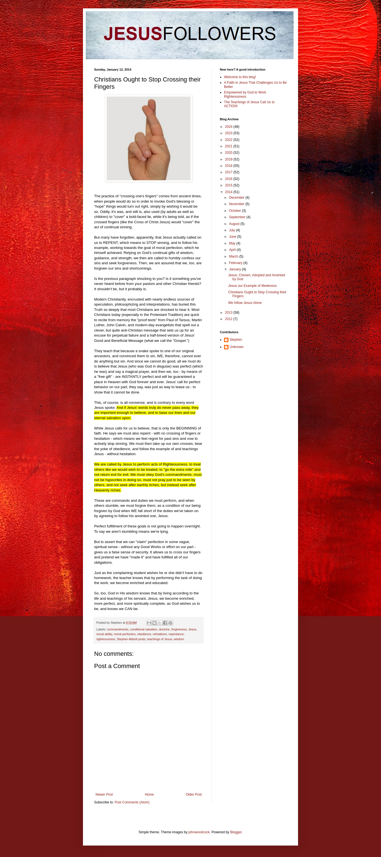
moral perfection (124, 634)
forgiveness (179, 629)
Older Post (194, 794)
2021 (229, 146)
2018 (229, 166)
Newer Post (104, 794)
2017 (229, 172)
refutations (160, 634)
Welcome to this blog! (240, 77)
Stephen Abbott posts (131, 639)
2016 (229, 179)
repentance (176, 634)
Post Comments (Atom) (132, 802)
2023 (229, 133)
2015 (229, 185)
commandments (117, 629)
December (237, 198)
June (233, 237)
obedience (144, 634)
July (232, 230)
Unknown (237, 347)
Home (149, 794)
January (235, 269)
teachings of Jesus (159, 639)
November (237, 204)
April (233, 250)
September (237, 217)
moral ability (104, 634)
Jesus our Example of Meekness (252, 286)
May (232, 243)
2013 (229, 313)
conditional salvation (143, 629)
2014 (229, 192)
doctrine (164, 629)
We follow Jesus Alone (245, 303)
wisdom (179, 639)
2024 (229, 127)
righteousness (105, 639)
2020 (229, 153)
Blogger (236, 832)
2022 (229, 140)
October (235, 211)
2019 (229, 159)
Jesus (192, 629)
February (236, 263)
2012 (229, 319)
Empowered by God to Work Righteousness (245, 94)
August (234, 224)
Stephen (236, 340)
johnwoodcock (199, 832)
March (234, 256)
